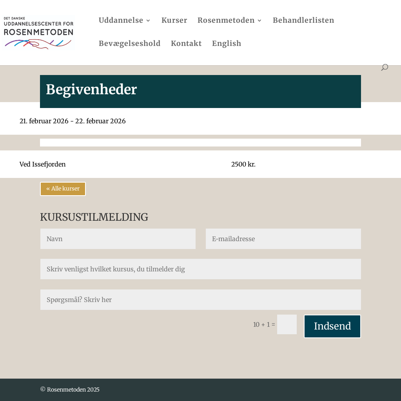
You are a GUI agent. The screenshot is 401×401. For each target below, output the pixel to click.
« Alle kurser (63, 188)
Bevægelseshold (130, 44)
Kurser (174, 21)
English (226, 44)
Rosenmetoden (226, 21)
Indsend (332, 326)
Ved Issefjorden (43, 164)
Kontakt (186, 44)
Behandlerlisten (303, 21)
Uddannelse (121, 21)
